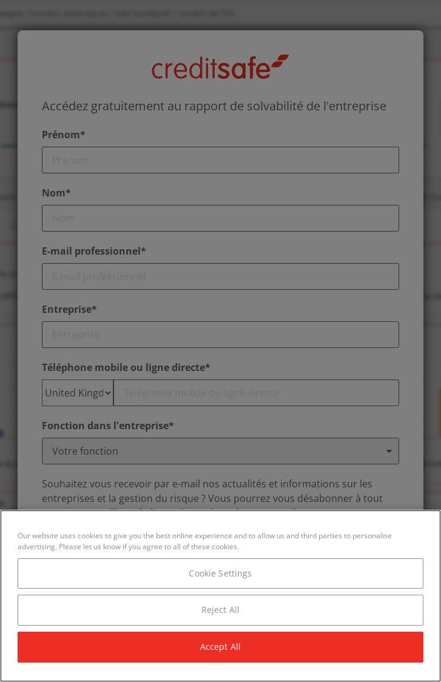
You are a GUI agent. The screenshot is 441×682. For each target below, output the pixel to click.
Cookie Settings (220, 573)
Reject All (220, 609)
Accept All (220, 646)
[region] (220, 596)
